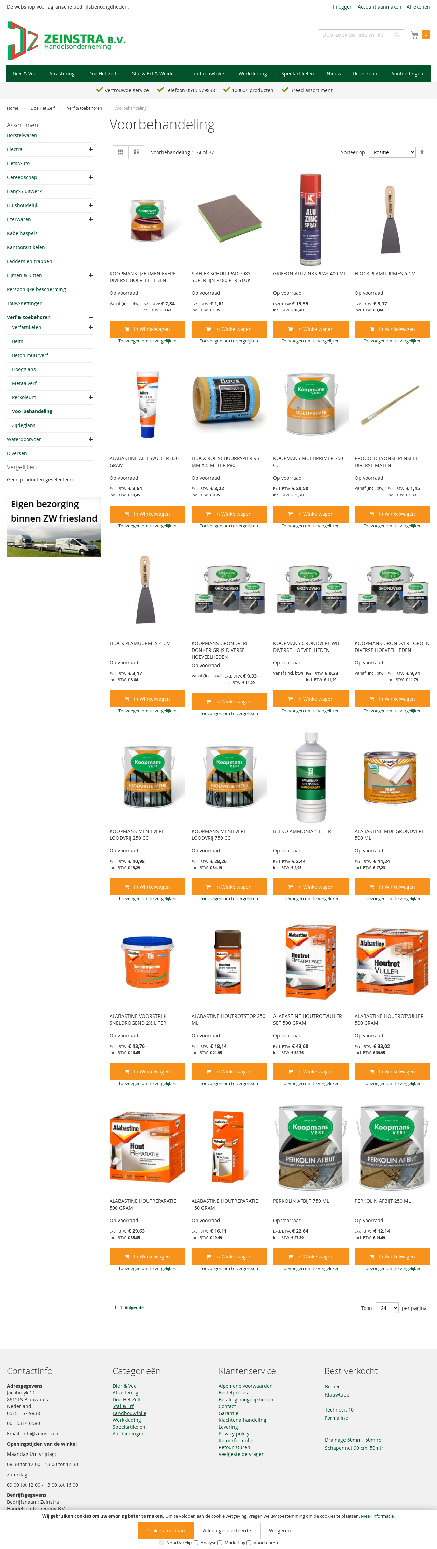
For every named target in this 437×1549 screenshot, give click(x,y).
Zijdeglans (24, 425)
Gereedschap (22, 177)
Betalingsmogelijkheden (245, 1399)
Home (13, 108)
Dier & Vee (125, 1386)
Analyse (208, 1542)
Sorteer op (353, 152)
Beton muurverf (30, 355)
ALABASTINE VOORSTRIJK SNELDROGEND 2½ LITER (138, 1019)
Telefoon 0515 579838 (190, 90)
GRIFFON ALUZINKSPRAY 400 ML (309, 273)
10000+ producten (252, 90)
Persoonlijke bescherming (36, 289)
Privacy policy (233, 1433)
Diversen (17, 453)
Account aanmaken (379, 6)
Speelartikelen (129, 1426)
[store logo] (66, 41)
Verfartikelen (26, 327)
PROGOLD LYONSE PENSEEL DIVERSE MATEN (386, 461)
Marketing (235, 1542)
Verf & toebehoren (85, 108)
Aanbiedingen (129, 1433)
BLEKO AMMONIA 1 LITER (302, 831)
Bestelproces (233, 1392)
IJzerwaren (19, 219)
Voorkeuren (266, 1542)
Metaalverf (24, 383)
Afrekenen (418, 6)
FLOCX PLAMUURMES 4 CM (140, 643)
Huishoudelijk (22, 205)
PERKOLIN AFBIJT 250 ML (383, 1201)
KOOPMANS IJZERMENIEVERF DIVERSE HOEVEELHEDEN (142, 276)
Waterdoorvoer (24, 439)
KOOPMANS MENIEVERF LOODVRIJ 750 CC (219, 834)
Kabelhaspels (22, 233)
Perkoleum (24, 397)
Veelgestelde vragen (241, 1454)
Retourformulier (236, 1440)
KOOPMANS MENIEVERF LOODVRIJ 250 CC (137, 834)
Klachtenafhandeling (242, 1420)
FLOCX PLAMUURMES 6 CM (385, 273)
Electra (15, 149)
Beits (17, 341)
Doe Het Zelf (43, 108)
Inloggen (343, 6)
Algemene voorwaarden (245, 1386)
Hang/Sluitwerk (24, 191)
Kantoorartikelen (26, 247)
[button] (147, 341)
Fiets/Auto (18, 163)
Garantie (228, 1413)
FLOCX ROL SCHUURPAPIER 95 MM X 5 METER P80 (225, 461)
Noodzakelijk (179, 1542)
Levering (228, 1426)
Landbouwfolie (129, 1413)
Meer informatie (377, 1516)
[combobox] (361, 34)
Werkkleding (127, 1420)
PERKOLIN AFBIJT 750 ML (301, 1201)
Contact (227, 1406)
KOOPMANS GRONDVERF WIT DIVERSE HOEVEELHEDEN (306, 646)
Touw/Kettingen (25, 303)
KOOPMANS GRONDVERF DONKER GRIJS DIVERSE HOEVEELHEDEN (220, 650)
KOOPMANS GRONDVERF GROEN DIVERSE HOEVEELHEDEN (392, 646)
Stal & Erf (123, 1406)
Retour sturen (234, 1447)
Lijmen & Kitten (24, 275)
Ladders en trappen (29, 261)
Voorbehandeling (32, 411)
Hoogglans (24, 369)
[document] (218, 1530)
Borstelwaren (22, 135)
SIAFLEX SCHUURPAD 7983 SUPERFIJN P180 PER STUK (221, 276)
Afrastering (125, 1392)
